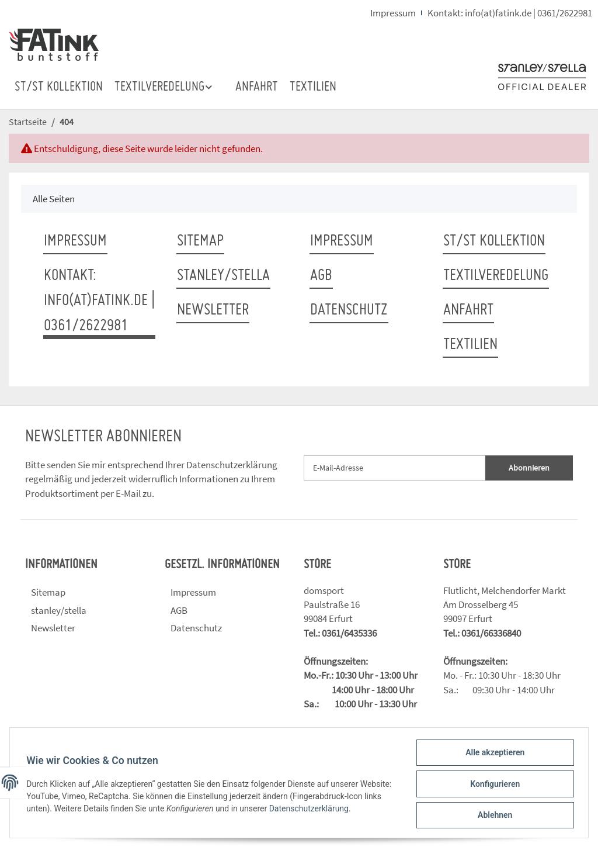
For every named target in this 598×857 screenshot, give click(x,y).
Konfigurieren (492, 785)
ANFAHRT (256, 87)
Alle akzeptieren (492, 754)
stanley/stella (223, 276)
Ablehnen (492, 815)
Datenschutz (349, 310)
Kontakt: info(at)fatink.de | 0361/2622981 (509, 12)
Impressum (393, 12)
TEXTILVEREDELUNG (495, 276)
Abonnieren (529, 467)
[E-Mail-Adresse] (395, 468)
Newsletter (213, 310)
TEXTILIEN (313, 87)
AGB (321, 276)
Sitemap (200, 241)
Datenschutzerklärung (231, 464)
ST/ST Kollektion (59, 87)
